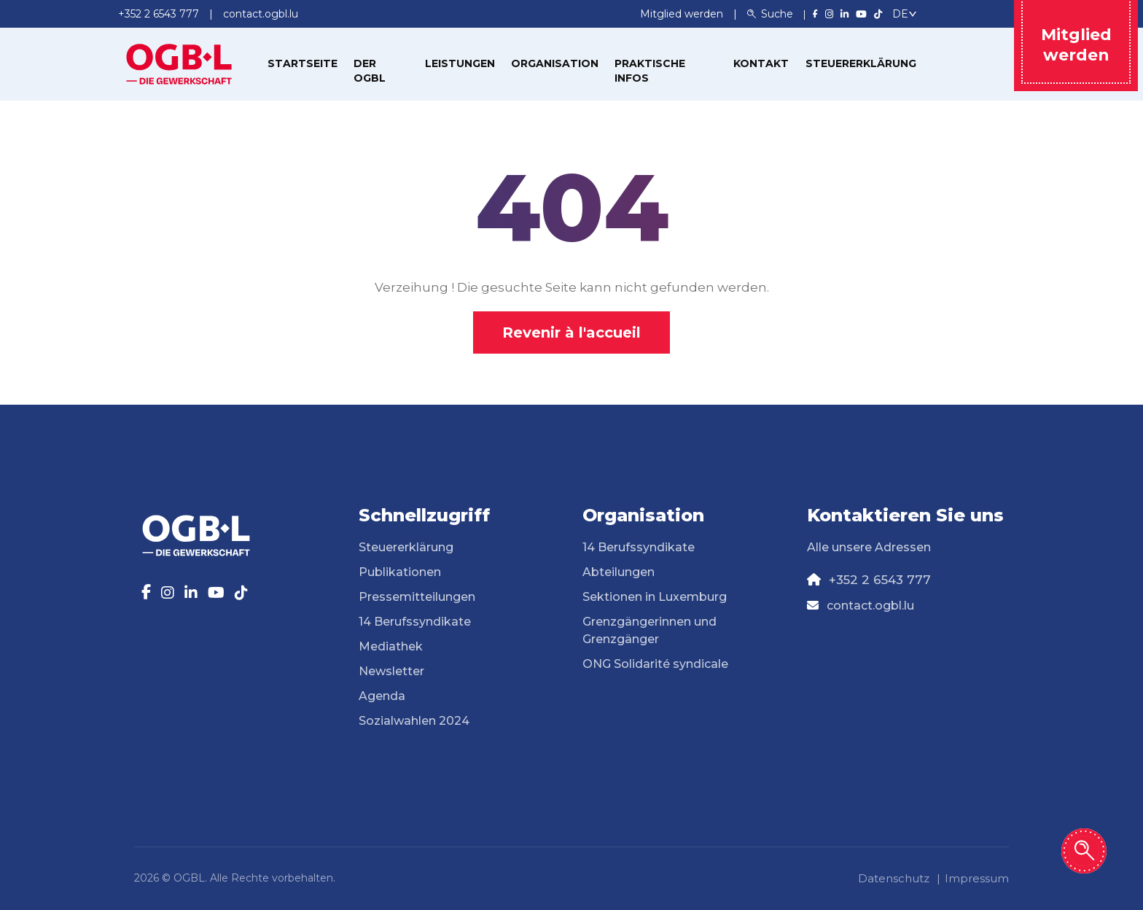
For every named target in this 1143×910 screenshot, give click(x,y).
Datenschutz (893, 878)
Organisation (554, 63)
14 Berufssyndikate (415, 622)
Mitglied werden (683, 13)
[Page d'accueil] (179, 62)
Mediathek (391, 646)
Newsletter (391, 671)
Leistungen (460, 63)
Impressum (977, 878)
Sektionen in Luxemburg (654, 597)
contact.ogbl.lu (870, 605)
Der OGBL (370, 71)
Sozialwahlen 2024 (414, 721)
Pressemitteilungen (417, 597)
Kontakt (761, 63)
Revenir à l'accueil (571, 332)
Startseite (303, 63)
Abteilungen (618, 572)
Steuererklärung (860, 63)
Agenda (382, 696)
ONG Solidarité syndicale (655, 664)
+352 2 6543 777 (880, 579)
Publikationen (400, 572)
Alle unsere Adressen (869, 547)
